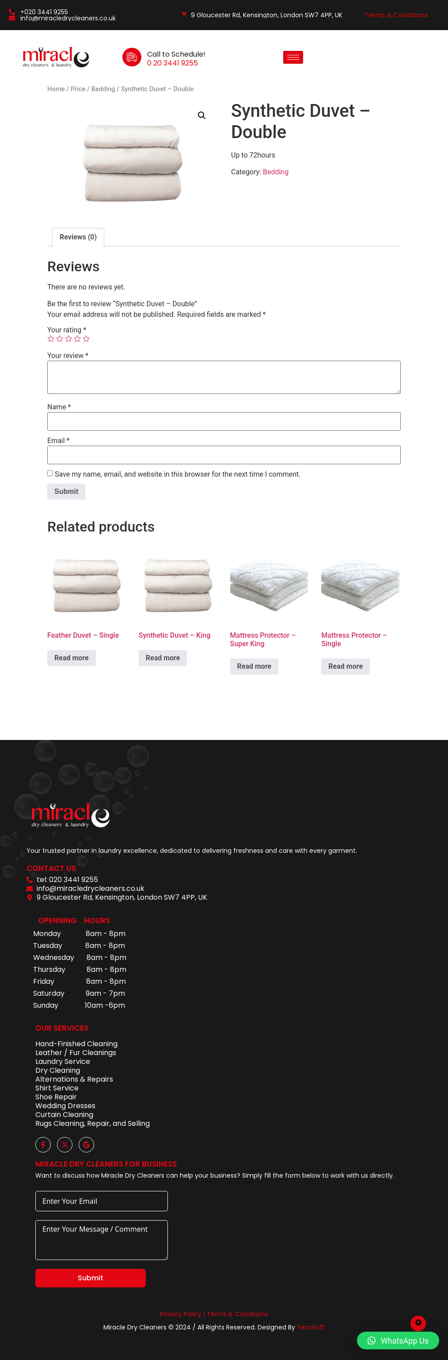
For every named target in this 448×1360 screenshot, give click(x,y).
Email (58, 440)
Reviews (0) (78, 237)
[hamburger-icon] (293, 57)
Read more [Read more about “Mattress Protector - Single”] (345, 666)
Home (56, 89)
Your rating (66, 330)
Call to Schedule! (176, 54)
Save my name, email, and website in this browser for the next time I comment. (178, 474)
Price (78, 89)
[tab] (78, 237)
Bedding (103, 89)
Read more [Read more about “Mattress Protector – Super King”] (254, 666)
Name (59, 407)
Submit (90, 1278)
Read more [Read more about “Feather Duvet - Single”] (71, 658)
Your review (67, 355)
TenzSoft (311, 1327)
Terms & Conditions (396, 15)
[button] (202, 115)
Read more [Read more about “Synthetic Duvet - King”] (163, 658)
